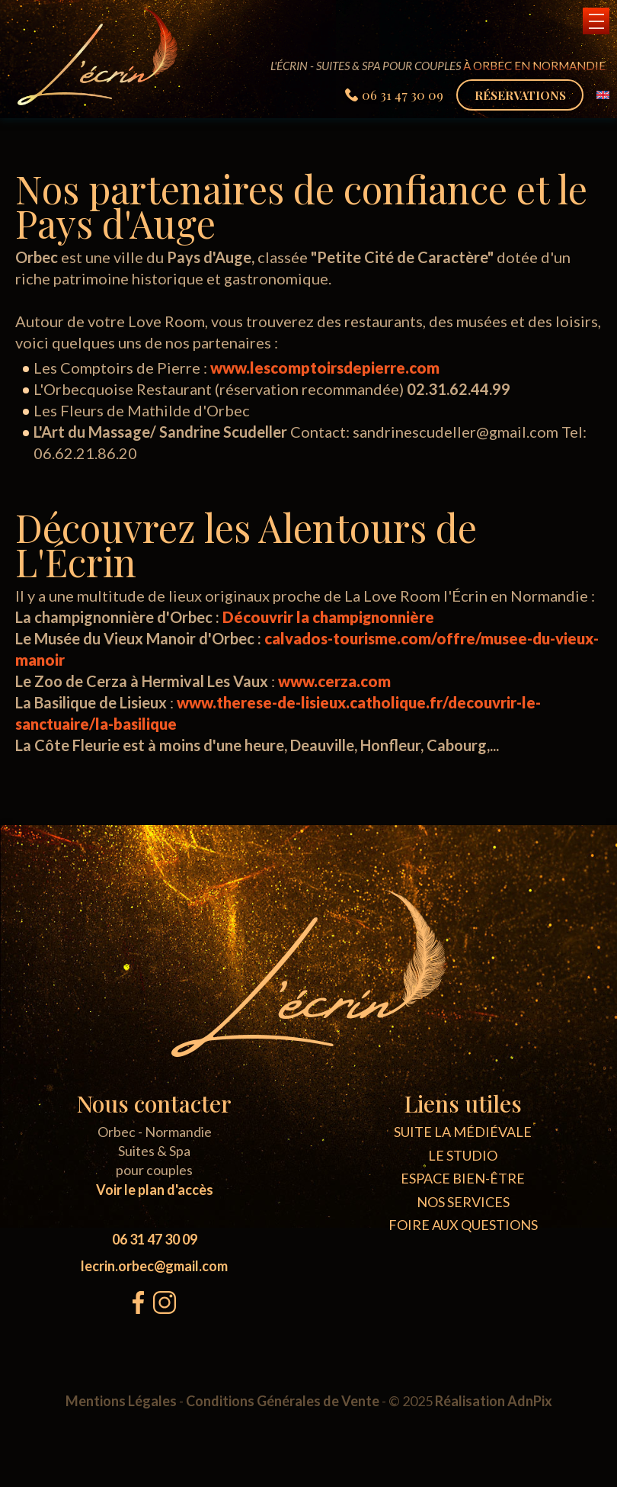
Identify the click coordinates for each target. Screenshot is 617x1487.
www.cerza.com (334, 681)
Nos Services (463, 1201)
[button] (596, 21)
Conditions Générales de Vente (282, 1400)
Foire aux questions (463, 1224)
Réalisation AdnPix (493, 1400)
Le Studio (462, 1155)
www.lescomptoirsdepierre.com (325, 367)
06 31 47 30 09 (154, 1239)
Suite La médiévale (463, 1131)
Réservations (520, 95)
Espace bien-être (463, 1178)
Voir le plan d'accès (154, 1189)
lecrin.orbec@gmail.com (154, 1265)
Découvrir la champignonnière (328, 617)
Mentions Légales (121, 1400)
